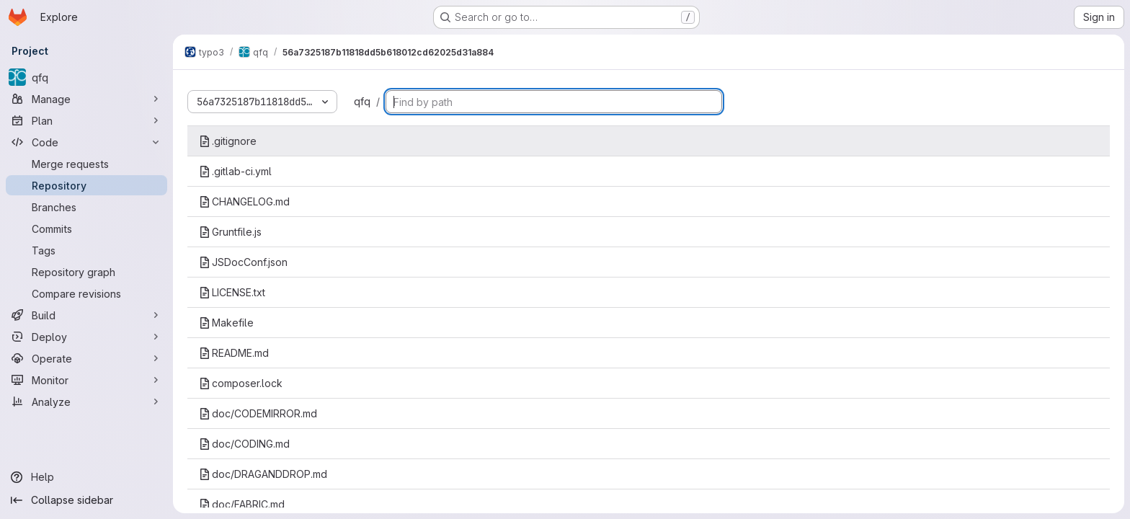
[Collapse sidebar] (86, 500)
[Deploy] (86, 337)
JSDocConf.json (243, 262)
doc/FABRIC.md (242, 504)
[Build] (86, 315)
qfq (362, 101)
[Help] (86, 477)
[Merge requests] (86, 164)
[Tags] (86, 250)
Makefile (226, 322)
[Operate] (86, 358)
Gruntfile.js (230, 232)
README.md (234, 353)
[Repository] (86, 185)
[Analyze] (86, 401)
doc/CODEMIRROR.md (258, 413)
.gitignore (228, 141)
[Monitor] (86, 380)
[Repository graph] (86, 272)
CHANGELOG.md (244, 201)
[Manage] (86, 99)
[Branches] (86, 207)
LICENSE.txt (232, 292)
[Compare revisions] (86, 293)
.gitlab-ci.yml (235, 171)
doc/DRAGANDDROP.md (263, 474)
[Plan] (86, 120)
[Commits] (86, 228)
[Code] (86, 142)
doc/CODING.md (244, 444)
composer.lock (240, 383)
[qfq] (86, 77)
